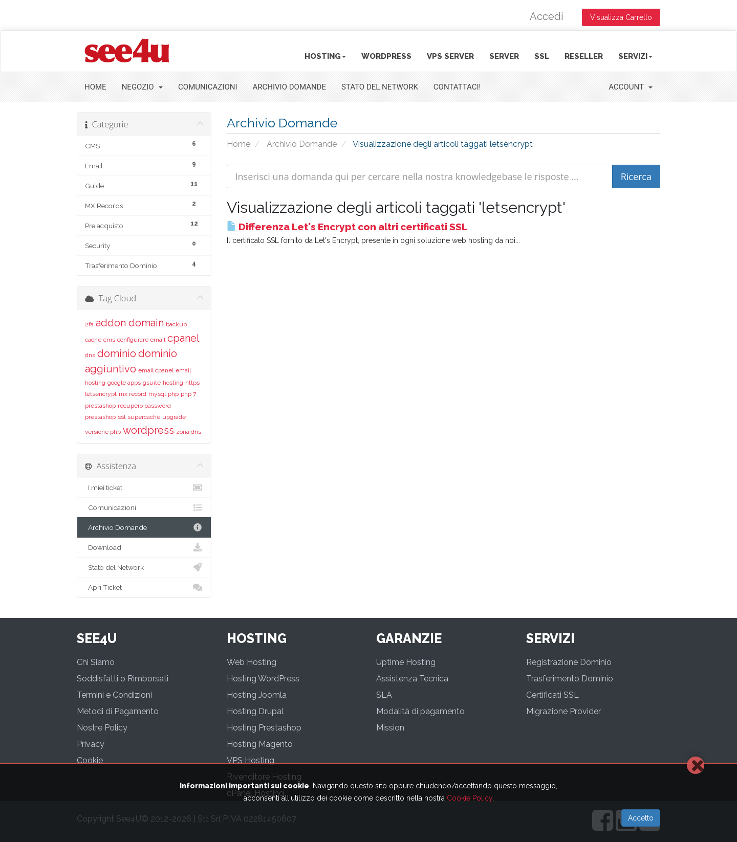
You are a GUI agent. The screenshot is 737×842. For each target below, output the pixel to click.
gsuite (152, 382)
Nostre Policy (102, 728)
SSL (541, 56)
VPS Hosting (250, 760)
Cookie (90, 760)
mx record (132, 393)
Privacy (90, 744)
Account (631, 87)
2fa (89, 324)
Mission (390, 728)
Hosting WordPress (263, 678)
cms (109, 339)
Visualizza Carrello (621, 17)
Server (504, 56)
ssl (121, 416)
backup (176, 324)
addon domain (130, 323)
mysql (157, 393)
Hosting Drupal (255, 711)
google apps (124, 382)
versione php (103, 431)
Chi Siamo (96, 662)
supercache (143, 416)
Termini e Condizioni (114, 695)
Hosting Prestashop (264, 728)
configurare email (141, 339)
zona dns (188, 431)
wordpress (148, 430)
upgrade (174, 416)
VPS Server (450, 56)
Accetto (641, 818)
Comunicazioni (207, 87)
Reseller (584, 56)
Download (144, 547)
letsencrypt (101, 393)
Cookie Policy (469, 798)
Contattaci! (457, 87)
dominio (116, 353)
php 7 (188, 393)
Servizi (635, 56)
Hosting (325, 56)
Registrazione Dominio (569, 662)
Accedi (546, 16)
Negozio (142, 87)
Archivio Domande (290, 87)
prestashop (100, 405)
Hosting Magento (260, 744)
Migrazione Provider (563, 711)
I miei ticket (144, 487)
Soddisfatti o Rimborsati (122, 678)
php (173, 393)
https (192, 382)
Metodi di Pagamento (118, 711)
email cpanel (156, 370)
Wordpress (386, 56)
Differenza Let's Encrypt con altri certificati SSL (347, 226)
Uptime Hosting (406, 662)
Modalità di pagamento (420, 711)
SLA (384, 695)
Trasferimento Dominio (569, 678)
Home (95, 87)
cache (93, 339)
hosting (173, 382)
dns (90, 355)
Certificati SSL (552, 695)
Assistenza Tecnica (412, 678)
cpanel (183, 338)
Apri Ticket (144, 587)
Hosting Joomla (257, 695)
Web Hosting (251, 662)
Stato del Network (379, 87)
